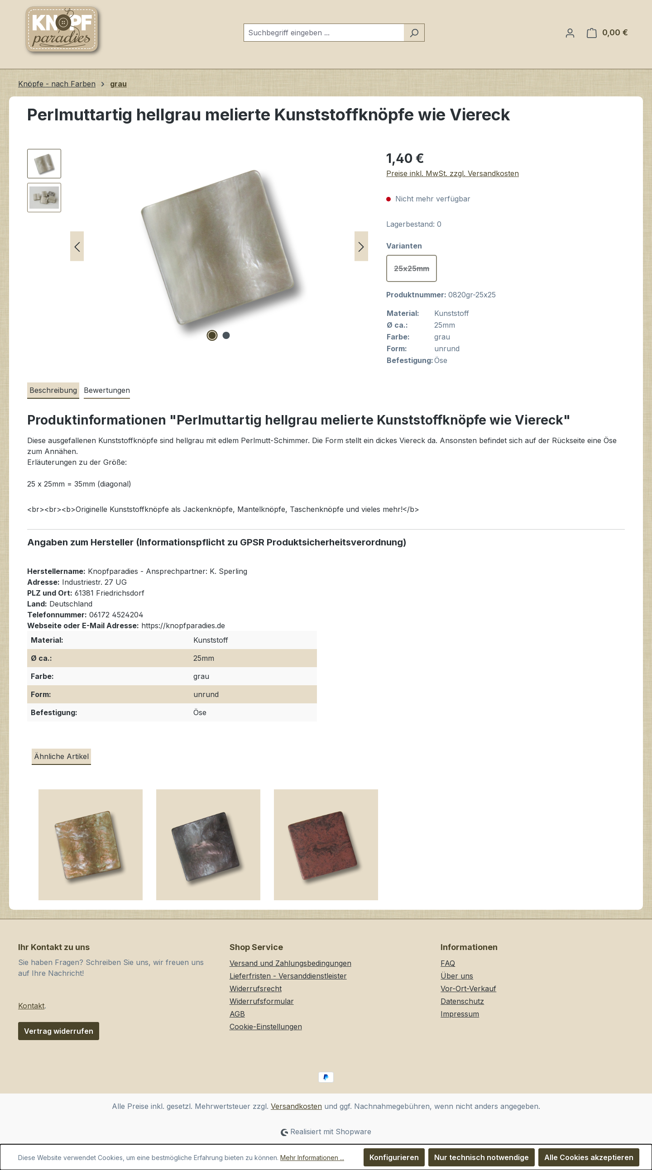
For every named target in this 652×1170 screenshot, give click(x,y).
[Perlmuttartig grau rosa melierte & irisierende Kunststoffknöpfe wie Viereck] (208, 848)
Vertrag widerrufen (58, 1031)
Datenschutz (462, 1001)
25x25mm (415, 271)
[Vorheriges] (77, 246)
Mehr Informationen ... (312, 1157)
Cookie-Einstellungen (266, 1026)
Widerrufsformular (262, 1001)
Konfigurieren (394, 1157)
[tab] (53, 390)
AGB (237, 1013)
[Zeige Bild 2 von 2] (226, 335)
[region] (197, 246)
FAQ (448, 963)
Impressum (460, 1013)
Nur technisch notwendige (481, 1157)
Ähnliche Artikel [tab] (61, 756)
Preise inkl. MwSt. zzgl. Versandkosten (452, 173)
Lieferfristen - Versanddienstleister (288, 975)
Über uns (457, 975)
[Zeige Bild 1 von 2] (212, 335)
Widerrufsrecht (256, 988)
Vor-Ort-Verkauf (468, 988)
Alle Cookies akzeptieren (588, 1157)
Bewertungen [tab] (107, 390)
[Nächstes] (361, 246)
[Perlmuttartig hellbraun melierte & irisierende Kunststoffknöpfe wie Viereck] (90, 848)
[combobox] (324, 33)
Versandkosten (296, 1106)
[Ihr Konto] (570, 33)
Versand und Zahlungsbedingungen (290, 963)
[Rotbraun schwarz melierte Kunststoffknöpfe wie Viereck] (326, 848)
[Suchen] (414, 33)
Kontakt (31, 1005)
